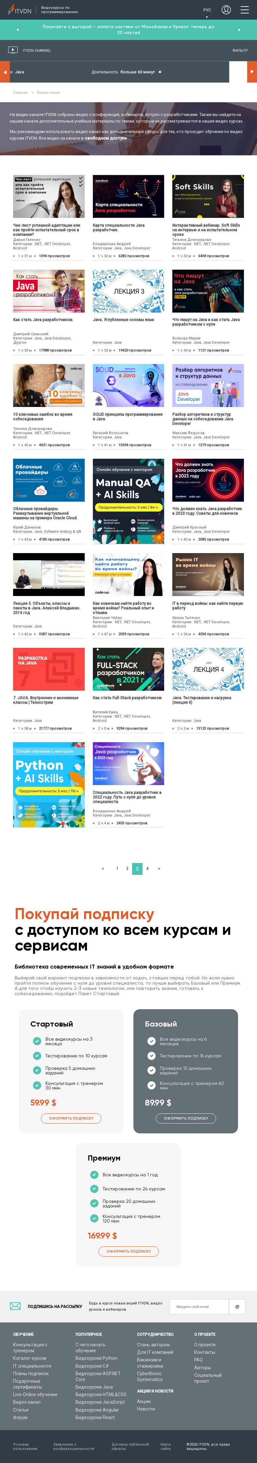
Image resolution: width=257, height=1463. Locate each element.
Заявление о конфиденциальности (73, 1446)
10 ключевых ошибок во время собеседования (42, 416)
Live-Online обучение (35, 1394)
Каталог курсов (29, 1358)
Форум (20, 1417)
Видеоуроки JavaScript (100, 1402)
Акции (144, 1401)
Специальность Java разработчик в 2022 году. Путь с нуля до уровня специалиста (127, 797)
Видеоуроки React (95, 1417)
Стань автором (153, 1344)
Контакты (204, 1352)
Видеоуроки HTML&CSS (101, 1394)
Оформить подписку (71, 1118)
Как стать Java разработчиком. (43, 320)
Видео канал (27, 1402)
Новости (146, 1409)
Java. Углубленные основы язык (123, 320)
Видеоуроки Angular (97, 1410)
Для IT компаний (155, 1352)
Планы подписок (31, 1373)
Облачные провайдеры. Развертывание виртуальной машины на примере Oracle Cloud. (45, 513)
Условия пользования (25, 1446)
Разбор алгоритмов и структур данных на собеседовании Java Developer (202, 419)
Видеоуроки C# (92, 1366)
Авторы (202, 1367)
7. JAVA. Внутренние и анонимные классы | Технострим (45, 700)
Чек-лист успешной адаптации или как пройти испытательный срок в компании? (46, 230)
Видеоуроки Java (94, 1387)
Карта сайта (166, 1446)
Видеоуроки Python (96, 1358)
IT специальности (32, 1366)
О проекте (205, 1344)
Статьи (20, 1410)
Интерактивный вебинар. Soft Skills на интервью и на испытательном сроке (206, 230)
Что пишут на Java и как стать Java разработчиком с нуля (206, 322)
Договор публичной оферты (130, 1446)
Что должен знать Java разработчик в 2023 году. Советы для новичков (207, 511)
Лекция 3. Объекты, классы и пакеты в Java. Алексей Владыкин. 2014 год (46, 608)
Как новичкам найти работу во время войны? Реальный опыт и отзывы (123, 608)
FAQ (198, 1359)
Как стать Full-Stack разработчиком (127, 698)
